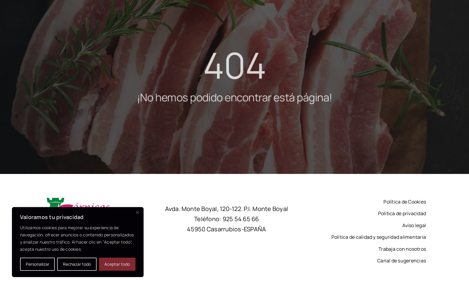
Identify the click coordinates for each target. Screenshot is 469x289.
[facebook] (381, 11)
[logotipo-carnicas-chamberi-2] (85, 200)
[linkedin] (394, 11)
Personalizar (37, 264)
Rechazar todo (77, 264)
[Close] (137, 212)
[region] (78, 242)
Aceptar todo (117, 264)
